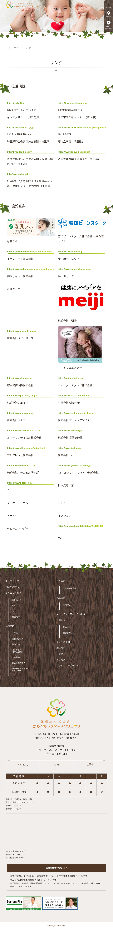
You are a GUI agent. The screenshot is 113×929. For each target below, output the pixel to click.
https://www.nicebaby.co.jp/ (21, 331)
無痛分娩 (16, 644)
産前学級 (67, 605)
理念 (14, 606)
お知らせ (60, 620)
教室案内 (60, 598)
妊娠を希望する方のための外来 (20, 669)
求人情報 (60, 648)
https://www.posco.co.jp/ (20, 413)
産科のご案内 (18, 639)
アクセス (60, 660)
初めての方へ (12, 587)
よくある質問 (63, 642)
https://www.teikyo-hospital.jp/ (74, 152)
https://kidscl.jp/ (15, 103)
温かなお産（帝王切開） (18, 651)
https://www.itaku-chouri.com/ (73, 395)
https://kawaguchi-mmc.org (72, 103)
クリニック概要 (13, 593)
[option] (56, 16)
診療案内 (10, 626)
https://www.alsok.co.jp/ (19, 378)
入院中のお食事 (69, 588)
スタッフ (16, 611)
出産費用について (19, 657)
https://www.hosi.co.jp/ (70, 430)
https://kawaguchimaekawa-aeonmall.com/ (29, 251)
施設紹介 (16, 617)
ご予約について (18, 633)
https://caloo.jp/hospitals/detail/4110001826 (80, 526)
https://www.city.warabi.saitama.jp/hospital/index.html (82, 127)
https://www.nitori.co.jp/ (19, 483)
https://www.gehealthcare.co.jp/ (74, 465)
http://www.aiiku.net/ (17, 174)
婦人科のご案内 (18, 663)
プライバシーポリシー (67, 665)
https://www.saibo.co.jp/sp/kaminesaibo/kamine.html (31, 269)
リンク (59, 654)
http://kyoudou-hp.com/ (19, 152)
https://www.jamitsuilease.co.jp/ (74, 269)
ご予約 (90, 764)
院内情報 (67, 627)
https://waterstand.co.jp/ (70, 378)
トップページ (12, 581)
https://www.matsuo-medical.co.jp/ (76, 413)
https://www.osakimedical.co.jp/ (23, 430)
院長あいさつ (18, 600)
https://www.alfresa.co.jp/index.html (26, 448)
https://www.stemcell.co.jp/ (21, 465)
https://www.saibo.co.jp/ (70, 251)
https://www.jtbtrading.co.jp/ (22, 395)
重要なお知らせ (69, 633)
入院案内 (60, 581)
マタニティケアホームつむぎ (70, 614)
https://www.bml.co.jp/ (69, 448)
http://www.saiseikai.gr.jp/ (20, 127)
